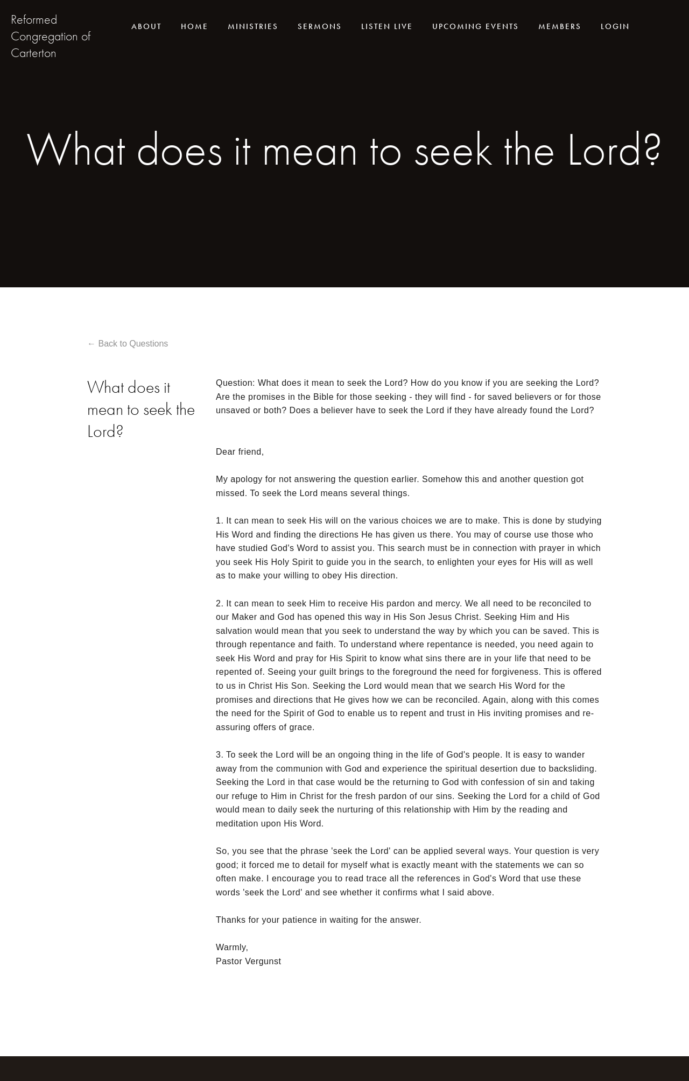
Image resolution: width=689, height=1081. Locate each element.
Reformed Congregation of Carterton (50, 36)
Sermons (320, 26)
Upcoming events (475, 26)
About (146, 26)
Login (615, 26)
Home (194, 26)
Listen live (387, 26)
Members (559, 26)
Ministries (253, 26)
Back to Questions (133, 343)
